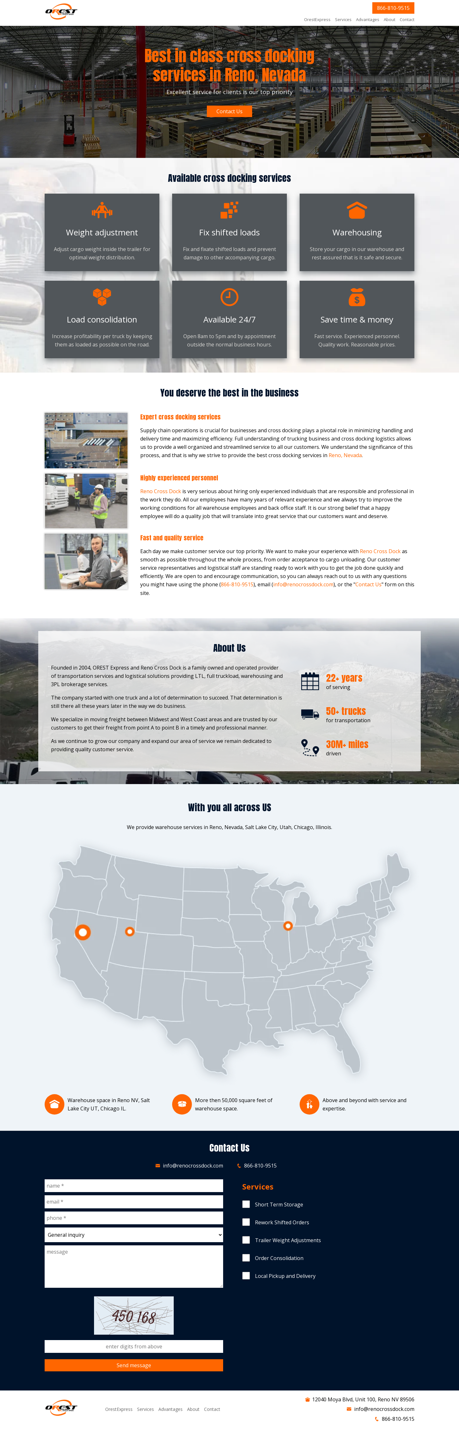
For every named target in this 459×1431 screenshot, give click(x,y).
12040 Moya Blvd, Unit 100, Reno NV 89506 (363, 1399)
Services (343, 19)
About (389, 19)
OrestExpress (317, 19)
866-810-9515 (393, 7)
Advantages (367, 19)
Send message (134, 1365)
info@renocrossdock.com (303, 584)
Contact (407, 19)
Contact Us (229, 111)
